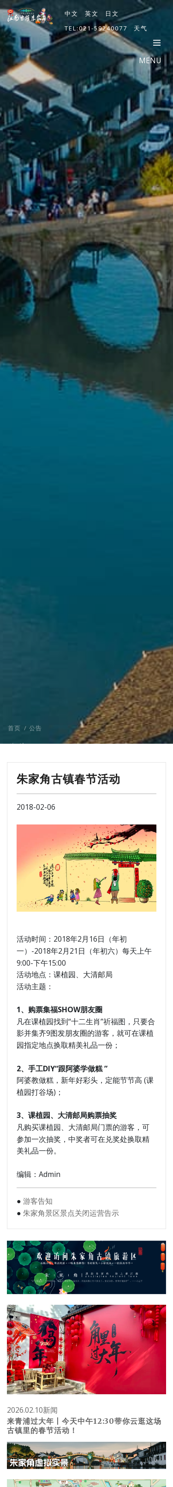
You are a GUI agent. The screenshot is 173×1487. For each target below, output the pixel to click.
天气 (141, 28)
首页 (14, 735)
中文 (71, 13)
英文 (92, 13)
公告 (35, 735)
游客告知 (38, 1201)
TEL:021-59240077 (96, 28)
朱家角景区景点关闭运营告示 (71, 1213)
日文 (112, 13)
